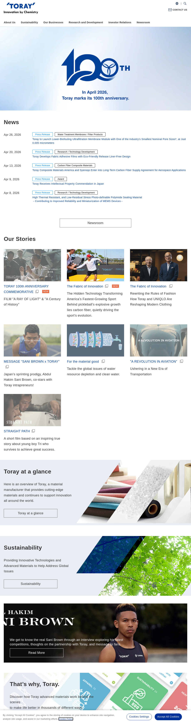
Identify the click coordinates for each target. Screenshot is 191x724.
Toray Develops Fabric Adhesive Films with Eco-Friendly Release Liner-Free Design (81, 156)
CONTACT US (180, 10)
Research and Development (86, 22)
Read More (36, 653)
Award (61, 179)
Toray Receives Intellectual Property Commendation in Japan (68, 183)
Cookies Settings (139, 716)
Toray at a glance (30, 513)
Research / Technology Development (76, 152)
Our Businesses (53, 22)
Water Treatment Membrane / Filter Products (80, 134)
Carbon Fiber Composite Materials (75, 165)
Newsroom (143, 22)
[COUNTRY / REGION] (177, 3)
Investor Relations (119, 22)
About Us (9, 22)
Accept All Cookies (168, 716)
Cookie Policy (66, 719)
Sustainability (29, 22)
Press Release (42, 134)
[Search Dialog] (185, 3)
